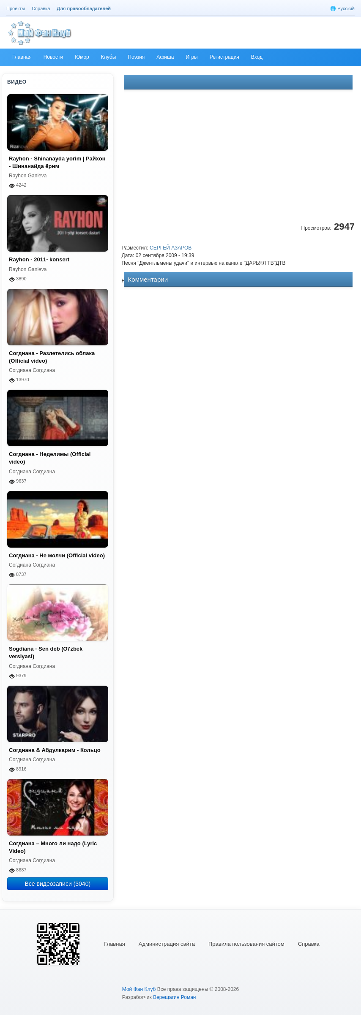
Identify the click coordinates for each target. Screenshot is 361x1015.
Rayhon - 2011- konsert (39, 259)
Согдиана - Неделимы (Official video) (49, 458)
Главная (114, 944)
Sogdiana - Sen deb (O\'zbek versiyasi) (45, 652)
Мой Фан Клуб (139, 989)
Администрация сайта (167, 944)
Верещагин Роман (174, 997)
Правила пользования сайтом (246, 944)
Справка (309, 944)
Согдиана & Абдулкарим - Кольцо (55, 750)
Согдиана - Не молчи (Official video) (57, 555)
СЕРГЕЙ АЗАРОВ (170, 248)
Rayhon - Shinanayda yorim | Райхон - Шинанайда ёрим (57, 162)
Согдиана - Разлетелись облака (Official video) (52, 357)
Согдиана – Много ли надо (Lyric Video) (53, 847)
